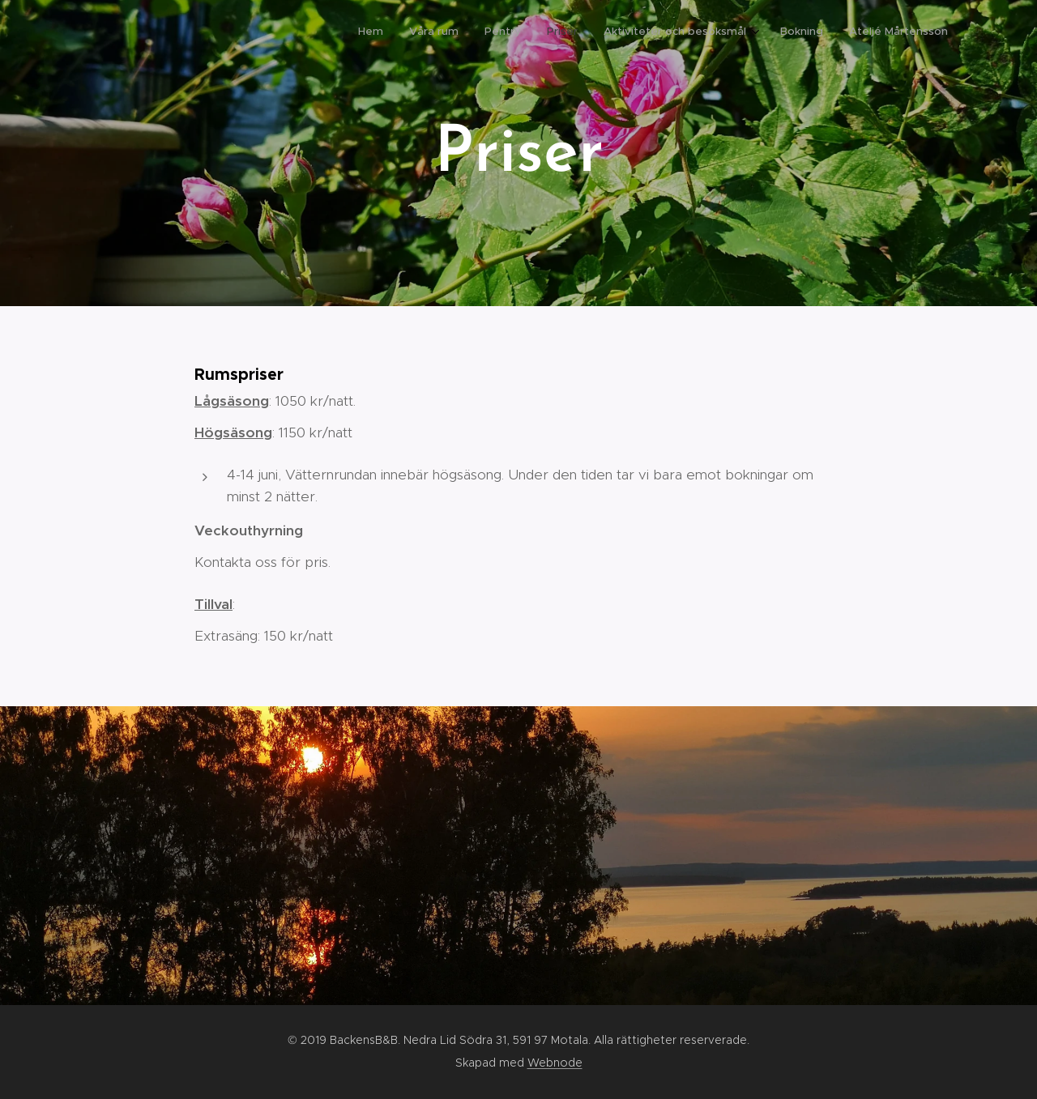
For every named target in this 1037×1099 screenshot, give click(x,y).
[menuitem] (788, 33)
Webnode (555, 1062)
